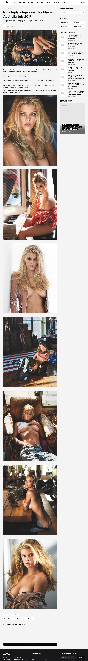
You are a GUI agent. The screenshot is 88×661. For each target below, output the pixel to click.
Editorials (9, 8)
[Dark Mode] (80, 2)
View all (23, 624)
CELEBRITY (40, 2)
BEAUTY (49, 2)
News (45, 659)
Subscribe (80, 657)
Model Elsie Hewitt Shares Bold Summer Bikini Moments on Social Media (76, 85)
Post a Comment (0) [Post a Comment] (30, 644)
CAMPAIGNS (21, 2)
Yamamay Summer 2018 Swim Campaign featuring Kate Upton (75, 69)
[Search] (83, 2)
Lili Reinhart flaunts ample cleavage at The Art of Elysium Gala (75, 45)
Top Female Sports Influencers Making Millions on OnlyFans (75, 37)
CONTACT (57, 2)
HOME (14, 2)
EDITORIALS (31, 2)
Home (4, 8)
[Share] (55, 25)
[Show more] (32, 618)
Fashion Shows (48, 657)
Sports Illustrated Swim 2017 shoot (40, 75)
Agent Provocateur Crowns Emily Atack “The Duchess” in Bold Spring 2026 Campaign (76, 77)
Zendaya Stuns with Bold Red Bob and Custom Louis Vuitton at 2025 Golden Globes (76, 93)
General (34, 659)
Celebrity (34, 657)
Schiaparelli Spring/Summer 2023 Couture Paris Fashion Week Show (76, 61)
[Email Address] (67, 657)
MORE (63, 2)
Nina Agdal (17, 614)
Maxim (12, 614)
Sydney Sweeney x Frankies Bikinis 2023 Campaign (76, 52)
